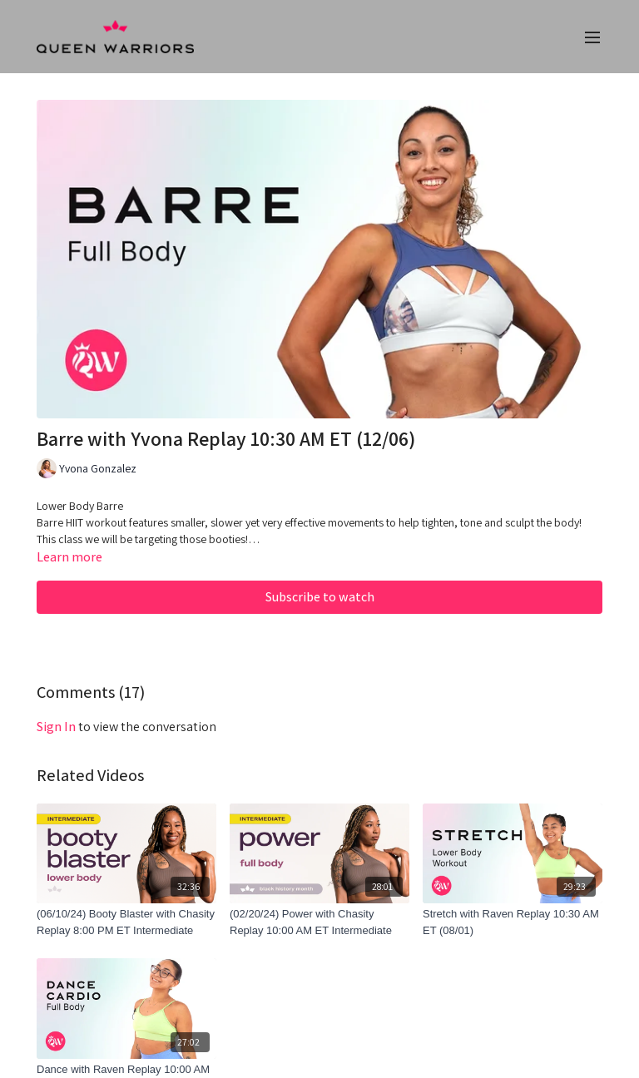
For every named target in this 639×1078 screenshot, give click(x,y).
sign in (56, 726)
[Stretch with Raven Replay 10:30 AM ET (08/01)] (512, 922)
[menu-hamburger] (592, 37)
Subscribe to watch (319, 597)
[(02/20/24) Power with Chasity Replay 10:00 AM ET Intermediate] (319, 922)
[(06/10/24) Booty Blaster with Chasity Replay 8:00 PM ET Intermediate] (126, 922)
